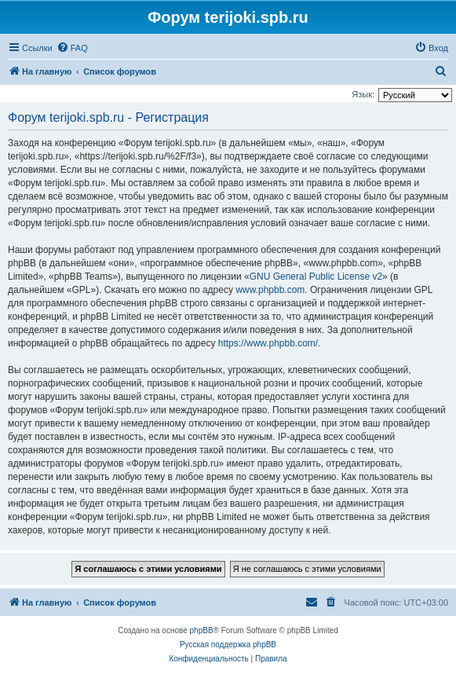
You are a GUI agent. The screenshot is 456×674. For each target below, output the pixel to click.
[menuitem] (72, 47)
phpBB (201, 630)
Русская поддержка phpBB (228, 644)
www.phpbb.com (270, 289)
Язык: (363, 94)
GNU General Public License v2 (316, 276)
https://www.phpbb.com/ (268, 343)
